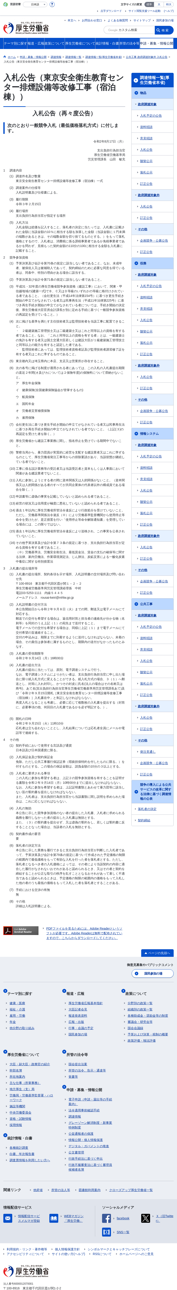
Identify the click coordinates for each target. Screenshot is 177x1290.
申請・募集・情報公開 (86, 1076)
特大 (168, 4)
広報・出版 (76, 1016)
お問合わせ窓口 (92, 20)
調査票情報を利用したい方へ (30, 1145)
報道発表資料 (77, 1010)
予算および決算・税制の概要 (148, 1029)
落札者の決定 (147, 809)
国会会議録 (135, 1022)
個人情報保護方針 (67, 1234)
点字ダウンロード (111, 10)
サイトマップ (142, 20)
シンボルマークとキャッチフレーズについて (119, 1234)
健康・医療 (17, 997)
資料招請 (146, 127)
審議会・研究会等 (140, 1016)
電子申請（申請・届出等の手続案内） (90, 1086)
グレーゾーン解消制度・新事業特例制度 (90, 1110)
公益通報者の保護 (80, 1118)
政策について (138, 990)
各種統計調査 (19, 1132)
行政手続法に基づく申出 (85, 1143)
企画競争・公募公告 (154, 240)
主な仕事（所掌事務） (25, 1072)
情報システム (149, 433)
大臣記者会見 (77, 1004)
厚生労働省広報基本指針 (85, 997)
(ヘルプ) (169, 10)
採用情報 (16, 1114)
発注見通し (148, 751)
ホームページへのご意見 (136, 1238)
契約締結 (144, 820)
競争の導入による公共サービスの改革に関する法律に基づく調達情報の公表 (155, 791)
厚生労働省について (26, 1046)
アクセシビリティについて (25, 1238)
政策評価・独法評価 (142, 1035)
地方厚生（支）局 (22, 1078)
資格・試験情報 (20, 1108)
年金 (13, 1016)
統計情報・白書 (22, 1125)
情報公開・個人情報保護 (85, 1124)
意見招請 (146, 138)
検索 (165, 30)
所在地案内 (17, 1066)
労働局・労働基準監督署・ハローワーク (31, 1087)
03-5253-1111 (28, 1277)
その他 (142, 229)
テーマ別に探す (22, 990)
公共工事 (146, 604)
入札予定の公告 (151, 115)
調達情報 (74, 1101)
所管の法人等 (60, 1174)
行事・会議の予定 (80, 1022)
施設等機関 (17, 1096)
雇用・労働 (17, 1010)
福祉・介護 (17, 1004)
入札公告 (146, 149)
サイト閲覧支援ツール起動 (145, 10)
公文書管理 (76, 1137)
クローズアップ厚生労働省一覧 (131, 1174)
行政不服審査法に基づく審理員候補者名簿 (90, 1152)
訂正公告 (146, 184)
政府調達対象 (147, 104)
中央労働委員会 (20, 1102)
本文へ (72, 20)
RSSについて (102, 1238)
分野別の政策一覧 (140, 997)
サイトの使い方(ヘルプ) (68, 1238)
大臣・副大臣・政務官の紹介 (30, 1053)
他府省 (38, 1174)
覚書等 (73, 1066)
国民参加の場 (165, 20)
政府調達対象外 (149, 195)
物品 (143, 93)
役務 (143, 263)
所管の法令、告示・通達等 (87, 1060)
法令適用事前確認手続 (84, 1095)
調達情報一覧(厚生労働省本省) (154, 80)
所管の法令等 (79, 1046)
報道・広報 (77, 990)
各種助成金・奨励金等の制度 (148, 1010)
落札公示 (146, 172)
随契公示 (146, 161)
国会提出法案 (77, 1053)
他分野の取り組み (22, 1022)
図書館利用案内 (90, 1174)
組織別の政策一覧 (140, 1004)
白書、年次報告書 (22, 1138)
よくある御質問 (118, 20)
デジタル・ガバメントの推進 (88, 1131)
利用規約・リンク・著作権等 (27, 1234)
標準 (149, 4)
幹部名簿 (16, 1060)
